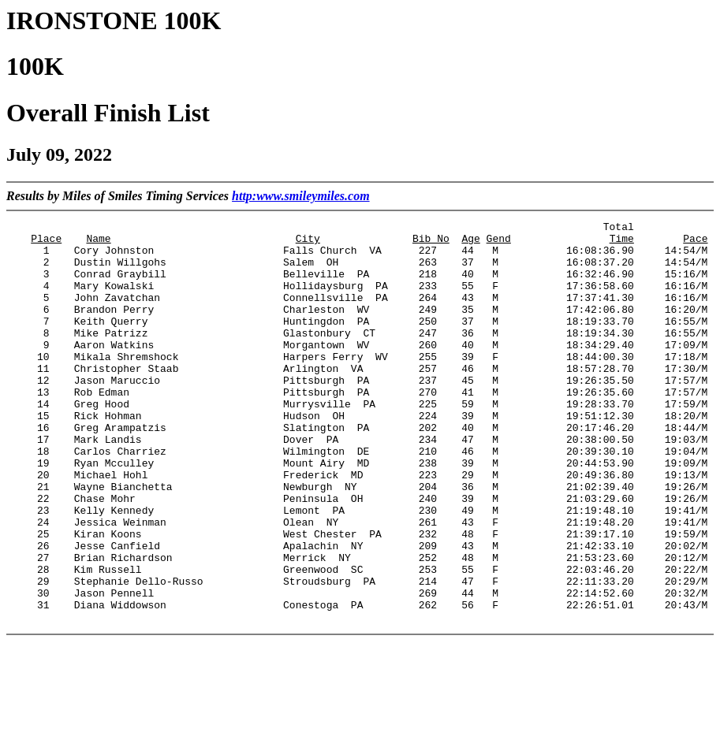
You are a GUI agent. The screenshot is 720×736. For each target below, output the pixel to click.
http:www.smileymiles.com (301, 196)
